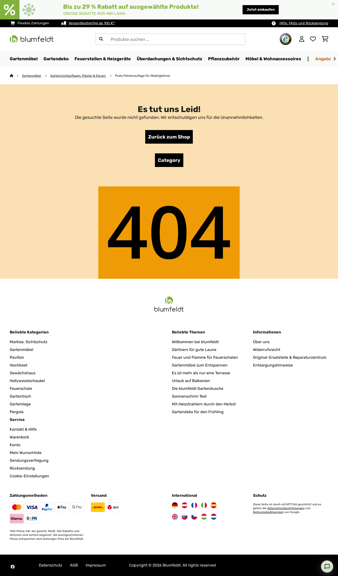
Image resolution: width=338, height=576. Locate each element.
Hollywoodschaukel (27, 380)
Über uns (261, 342)
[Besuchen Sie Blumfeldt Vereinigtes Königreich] (175, 517)
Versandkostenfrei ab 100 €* (91, 23)
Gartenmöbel (32, 76)
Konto (15, 445)
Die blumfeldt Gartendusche (197, 388)
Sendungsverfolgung (29, 460)
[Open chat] (327, 566)
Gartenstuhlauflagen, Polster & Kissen (78, 76)
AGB (74, 565)
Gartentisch (20, 396)
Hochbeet (18, 365)
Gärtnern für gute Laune (194, 349)
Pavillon (17, 357)
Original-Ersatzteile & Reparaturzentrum (289, 357)
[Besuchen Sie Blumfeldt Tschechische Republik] (194, 517)
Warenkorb (19, 437)
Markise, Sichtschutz (28, 342)
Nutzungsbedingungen (268, 512)
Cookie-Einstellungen (29, 476)
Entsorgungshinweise (273, 365)
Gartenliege (20, 404)
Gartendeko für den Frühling (198, 412)
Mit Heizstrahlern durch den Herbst (204, 404)
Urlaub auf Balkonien (191, 380)
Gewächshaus (22, 373)
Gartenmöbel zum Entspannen (200, 365)
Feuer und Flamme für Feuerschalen (205, 357)
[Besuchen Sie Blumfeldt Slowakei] (184, 517)
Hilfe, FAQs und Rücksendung (303, 23)
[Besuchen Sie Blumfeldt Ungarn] (204, 517)
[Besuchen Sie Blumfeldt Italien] (204, 505)
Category (169, 160)
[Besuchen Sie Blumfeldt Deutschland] (175, 505)
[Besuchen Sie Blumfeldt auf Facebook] (13, 566)
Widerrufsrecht (266, 349)
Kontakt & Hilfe (23, 429)
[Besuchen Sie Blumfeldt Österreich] (184, 505)
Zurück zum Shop (169, 137)
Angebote (325, 58)
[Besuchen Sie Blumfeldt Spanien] (214, 505)
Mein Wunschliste (26, 452)
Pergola (17, 412)
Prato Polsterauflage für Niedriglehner (142, 76)
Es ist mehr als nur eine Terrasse (201, 373)
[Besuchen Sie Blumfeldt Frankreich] (194, 505)
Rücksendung (22, 468)
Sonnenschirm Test (189, 396)
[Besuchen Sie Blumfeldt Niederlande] (214, 517)
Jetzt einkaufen (261, 10)
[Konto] (301, 39)
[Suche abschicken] (101, 39)
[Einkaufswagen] (325, 39)
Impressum (96, 565)
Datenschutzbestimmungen (285, 508)
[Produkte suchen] (170, 39)
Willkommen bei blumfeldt (195, 342)
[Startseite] (16, 76)
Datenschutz (50, 565)
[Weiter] (334, 59)
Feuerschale (21, 388)
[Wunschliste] (313, 39)
